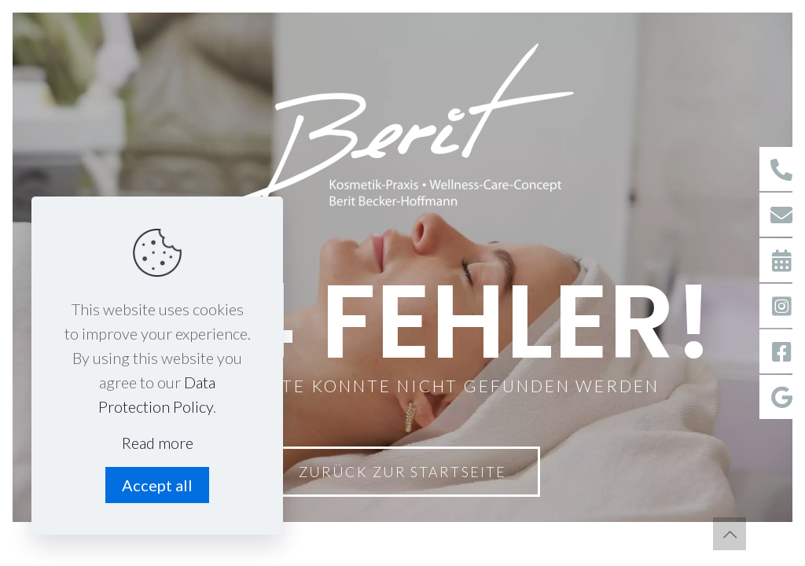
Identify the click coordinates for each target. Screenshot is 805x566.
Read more (157, 442)
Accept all (157, 485)
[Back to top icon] (729, 533)
